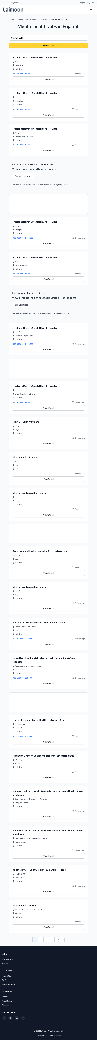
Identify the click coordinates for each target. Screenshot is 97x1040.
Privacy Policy (8, 984)
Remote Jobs (8, 963)
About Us (6, 976)
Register (90, 2)
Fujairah (15, 2)
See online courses (23, 176)
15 (58, 939)
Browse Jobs (8, 959)
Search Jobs (48, 45)
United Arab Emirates (27, 19)
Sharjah (5, 1005)
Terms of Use (42, 1035)
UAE (6, 2)
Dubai (5, 996)
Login (82, 2)
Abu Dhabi (7, 1001)
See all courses (21, 304)
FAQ (4, 980)
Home (11, 19)
